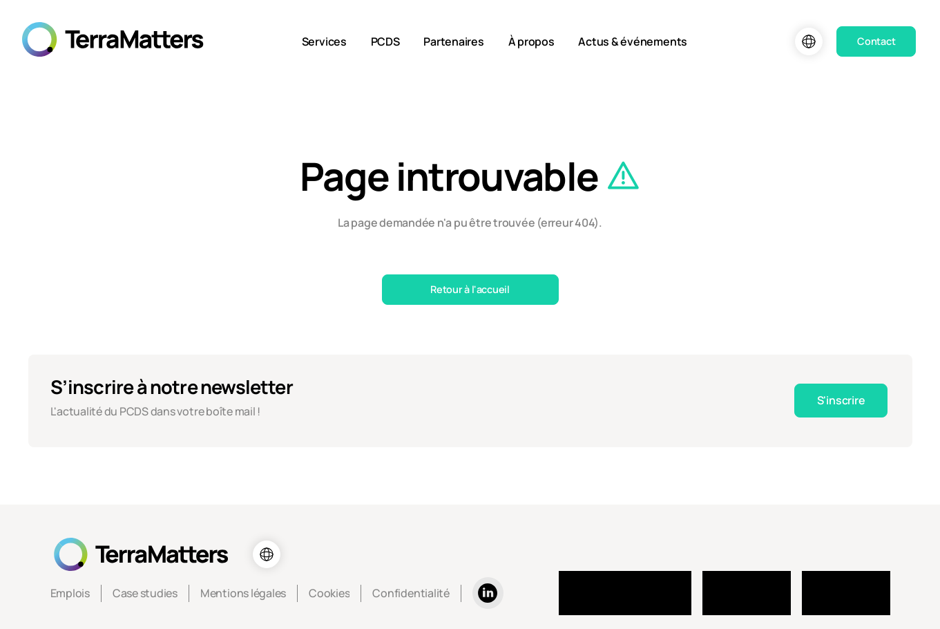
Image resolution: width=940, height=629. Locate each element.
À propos (531, 41)
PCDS (385, 41)
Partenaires (453, 41)
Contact (876, 41)
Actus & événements (632, 41)
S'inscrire (841, 400)
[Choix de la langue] (809, 41)
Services (324, 41)
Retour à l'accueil (470, 289)
